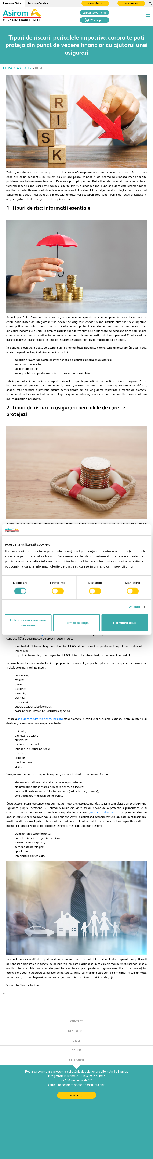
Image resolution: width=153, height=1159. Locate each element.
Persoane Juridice (38, 3)
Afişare (134, 606)
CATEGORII (76, 1060)
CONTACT (76, 1021)
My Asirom (131, 3)
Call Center (94, 12)
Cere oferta (95, 3)
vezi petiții (76, 1095)
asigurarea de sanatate (105, 812)
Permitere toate (124, 623)
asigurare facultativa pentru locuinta (40, 718)
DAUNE (76, 1050)
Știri (38, 68)
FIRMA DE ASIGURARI (17, 68)
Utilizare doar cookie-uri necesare (28, 622)
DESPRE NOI (76, 1031)
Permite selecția (76, 623)
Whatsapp (93, 20)
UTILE (76, 1040)
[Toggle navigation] (148, 16)
